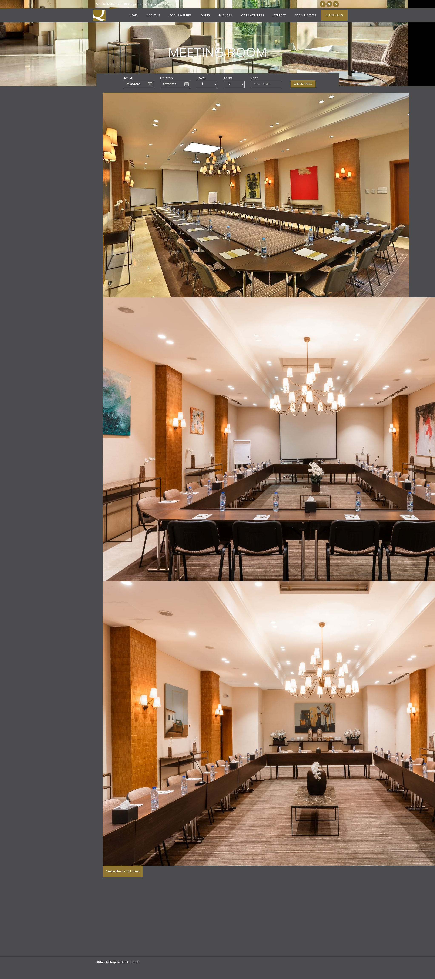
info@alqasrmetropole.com (143, 4)
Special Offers (305, 15)
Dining (205, 15)
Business (225, 15)
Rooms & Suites (180, 15)
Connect (279, 15)
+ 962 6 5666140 (108, 4)
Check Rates (334, 15)
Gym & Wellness (252, 15)
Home (133, 15)
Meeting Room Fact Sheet (123, 871)
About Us (153, 15)
